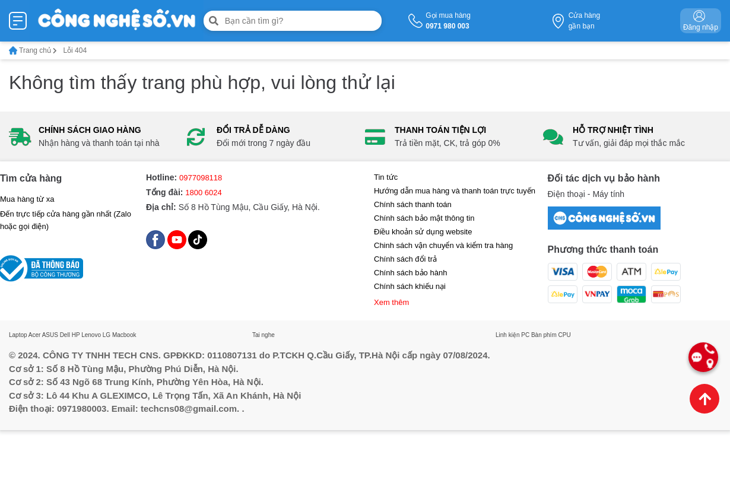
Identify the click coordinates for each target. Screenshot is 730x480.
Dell (65, 335)
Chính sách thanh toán (413, 204)
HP (76, 335)
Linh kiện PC (512, 335)
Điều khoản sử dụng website (423, 231)
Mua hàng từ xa (27, 199)
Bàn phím (544, 335)
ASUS (50, 335)
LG (106, 335)
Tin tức (386, 177)
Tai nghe (263, 335)
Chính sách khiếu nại (410, 286)
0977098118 (200, 177)
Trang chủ (33, 50)
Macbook (124, 335)
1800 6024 (203, 192)
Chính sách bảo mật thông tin (424, 218)
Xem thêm (391, 302)
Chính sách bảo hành (410, 272)
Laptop (18, 335)
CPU (564, 335)
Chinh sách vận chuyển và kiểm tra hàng (443, 245)
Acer (34, 335)
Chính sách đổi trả (405, 259)
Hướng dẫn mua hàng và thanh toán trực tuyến (454, 190)
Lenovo (91, 335)
